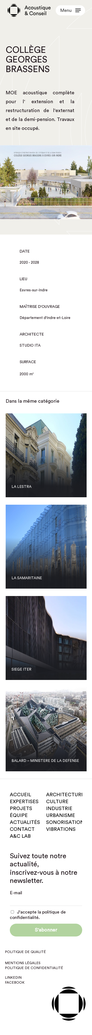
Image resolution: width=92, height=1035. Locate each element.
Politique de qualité (25, 952)
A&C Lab (20, 836)
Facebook (15, 982)
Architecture (65, 794)
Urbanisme (60, 815)
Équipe (19, 815)
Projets (21, 808)
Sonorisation (65, 822)
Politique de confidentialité (34, 968)
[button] (70, 10)
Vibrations (61, 829)
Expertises (24, 801)
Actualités (25, 822)
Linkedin (13, 977)
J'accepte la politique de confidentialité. (38, 915)
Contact (22, 829)
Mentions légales (22, 963)
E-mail (16, 893)
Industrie (59, 808)
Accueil (20, 794)
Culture (57, 801)
